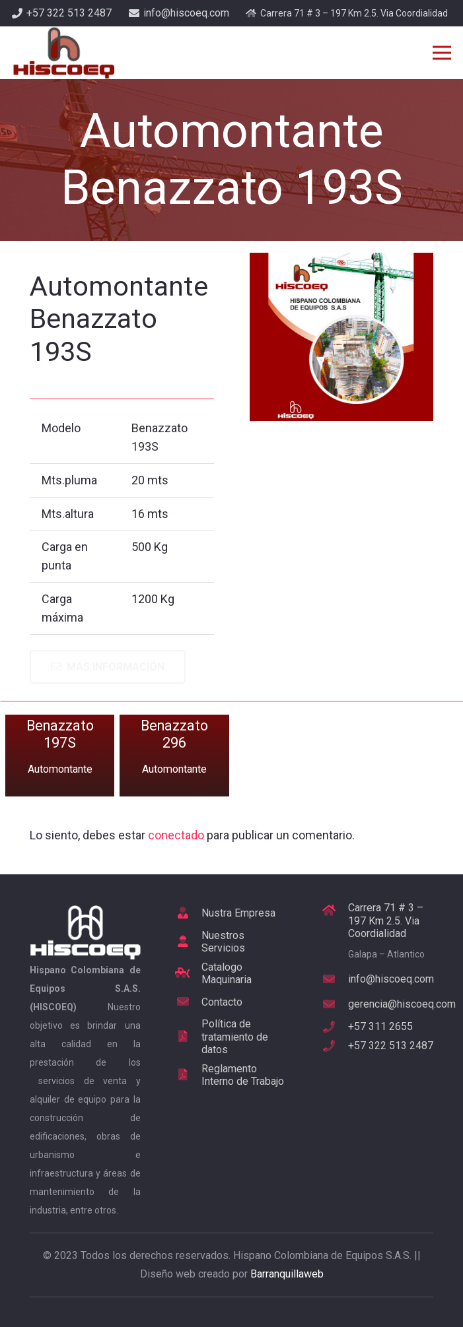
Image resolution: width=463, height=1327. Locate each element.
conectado (176, 835)
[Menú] (442, 52)
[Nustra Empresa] (188, 913)
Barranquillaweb (287, 1274)
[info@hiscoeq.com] (334, 979)
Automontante (60, 769)
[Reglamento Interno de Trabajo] (188, 1075)
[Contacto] (188, 1001)
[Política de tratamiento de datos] (188, 1036)
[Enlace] (63, 52)
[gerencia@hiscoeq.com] (334, 1004)
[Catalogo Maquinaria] (188, 973)
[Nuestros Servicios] (188, 941)
